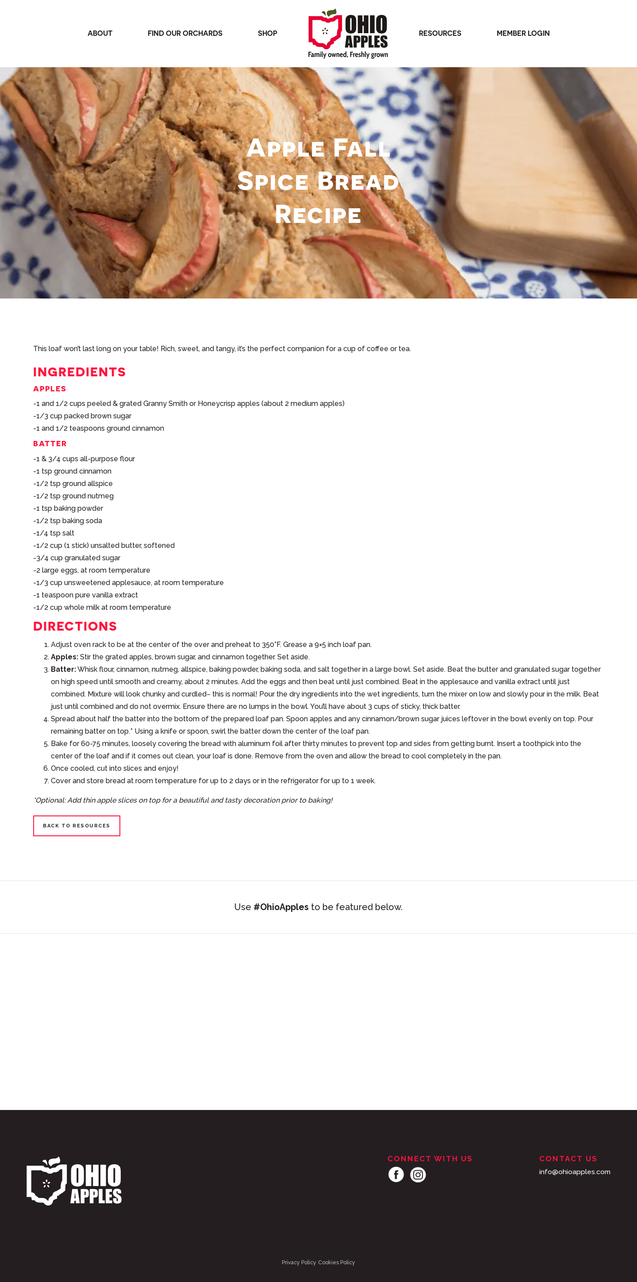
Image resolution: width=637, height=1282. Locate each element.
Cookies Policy (336, 1262)
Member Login (523, 34)
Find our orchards (185, 34)
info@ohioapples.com (574, 1171)
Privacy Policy (299, 1262)
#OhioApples (281, 907)
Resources (440, 34)
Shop (267, 34)
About (100, 34)
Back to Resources (77, 826)
